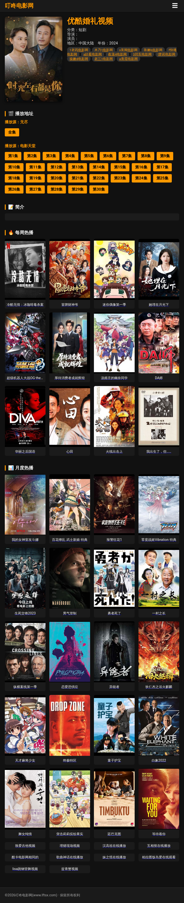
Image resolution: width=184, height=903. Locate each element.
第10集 (14, 167)
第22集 (99, 178)
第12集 (57, 167)
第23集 (120, 178)
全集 (12, 132)
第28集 (57, 189)
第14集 (99, 167)
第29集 (78, 189)
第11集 (35, 167)
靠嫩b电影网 (153, 50)
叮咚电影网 (19, 5)
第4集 (70, 156)
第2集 (32, 156)
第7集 (127, 156)
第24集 (141, 178)
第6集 (108, 156)
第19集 (35, 178)
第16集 (141, 167)
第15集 (120, 167)
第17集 (162, 167)
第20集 (57, 178)
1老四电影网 (78, 50)
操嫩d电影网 (78, 59)
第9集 (165, 156)
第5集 (89, 156)
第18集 (14, 178)
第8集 (146, 156)
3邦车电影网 (142, 54)
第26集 (14, 189)
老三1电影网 (103, 59)
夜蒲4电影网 (117, 54)
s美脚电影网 (128, 50)
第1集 (13, 156)
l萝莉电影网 (166, 54)
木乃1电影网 (103, 50)
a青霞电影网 (128, 59)
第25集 (162, 178)
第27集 (35, 189)
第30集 (99, 189)
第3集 (51, 156)
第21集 (78, 178)
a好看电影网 (92, 54)
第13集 (78, 167)
